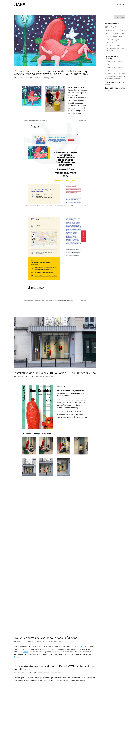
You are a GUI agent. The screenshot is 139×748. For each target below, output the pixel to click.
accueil (118, 4)
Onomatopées (48, 661)
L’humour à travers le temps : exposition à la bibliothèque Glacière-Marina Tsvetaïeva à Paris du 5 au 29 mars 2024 (52, 72)
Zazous (25, 640)
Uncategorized (48, 78)
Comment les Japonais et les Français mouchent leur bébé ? (115, 76)
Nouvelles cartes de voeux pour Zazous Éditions (45, 626)
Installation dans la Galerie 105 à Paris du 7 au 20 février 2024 (55, 373)
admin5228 (21, 630)
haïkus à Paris (78, 635)
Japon (40, 661)
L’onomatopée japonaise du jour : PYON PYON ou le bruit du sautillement (54, 655)
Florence (20, 78)
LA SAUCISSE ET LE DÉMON (115, 30)
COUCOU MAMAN (111, 27)
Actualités (38, 78)
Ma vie (47, 630)
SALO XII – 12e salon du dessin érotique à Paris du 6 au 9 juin (114, 48)
